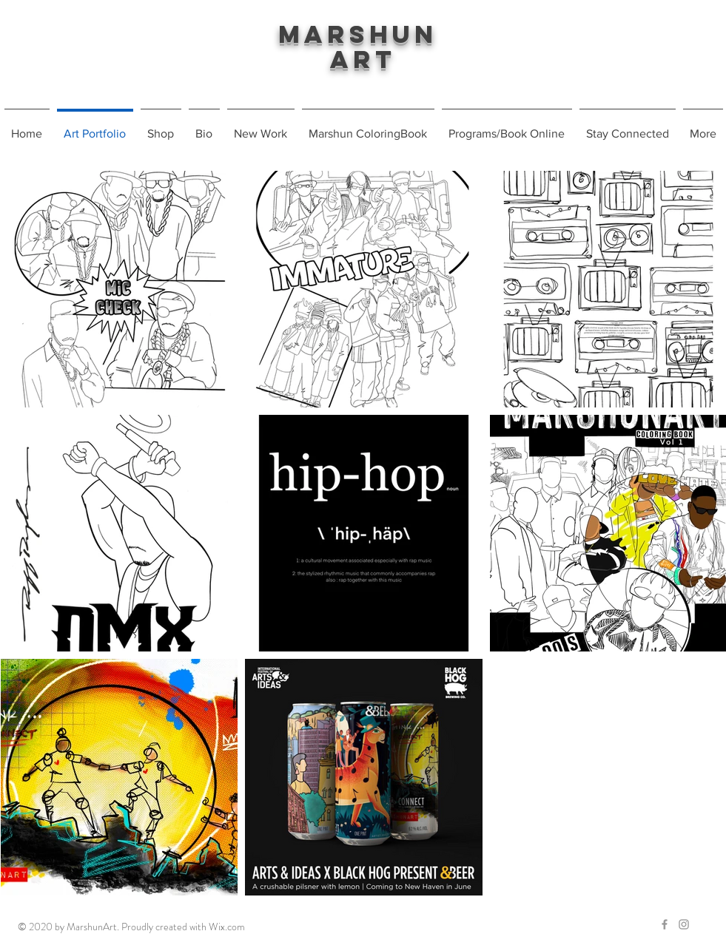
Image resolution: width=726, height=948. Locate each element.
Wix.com (227, 926)
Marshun (363, 34)
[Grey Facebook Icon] (664, 924)
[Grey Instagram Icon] (683, 924)
